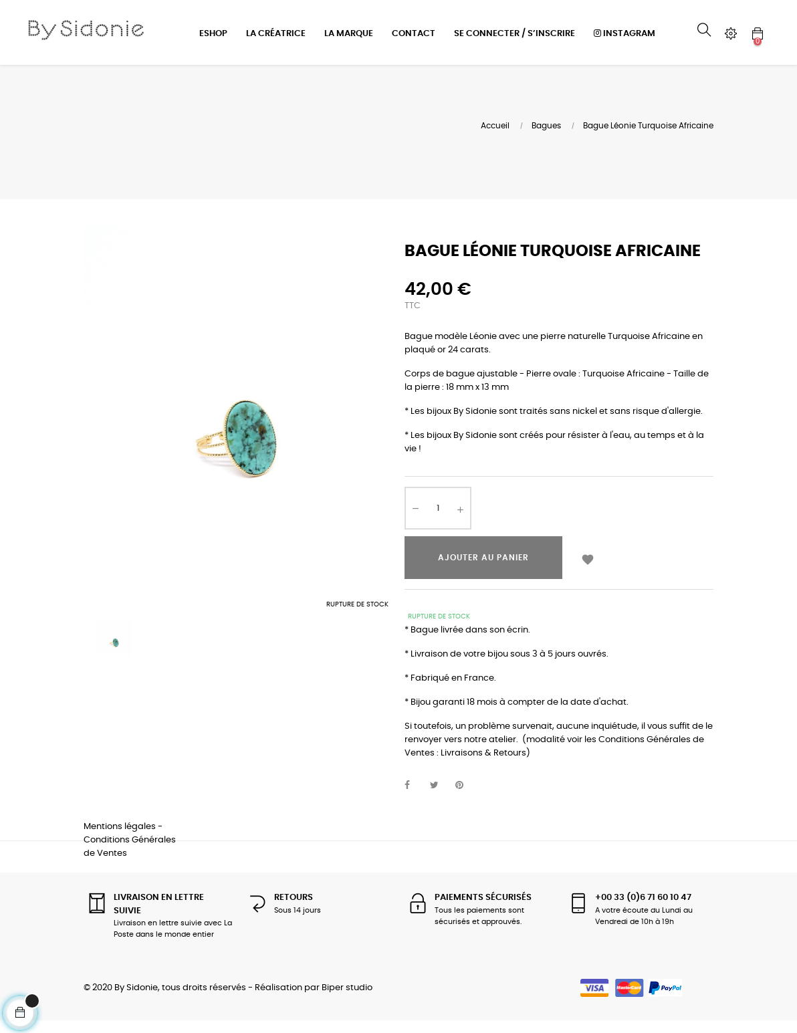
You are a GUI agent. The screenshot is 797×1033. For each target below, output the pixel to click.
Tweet (440, 797)
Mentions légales (120, 838)
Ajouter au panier (483, 570)
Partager (415, 797)
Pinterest (465, 797)
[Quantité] (438, 520)
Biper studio (347, 999)
